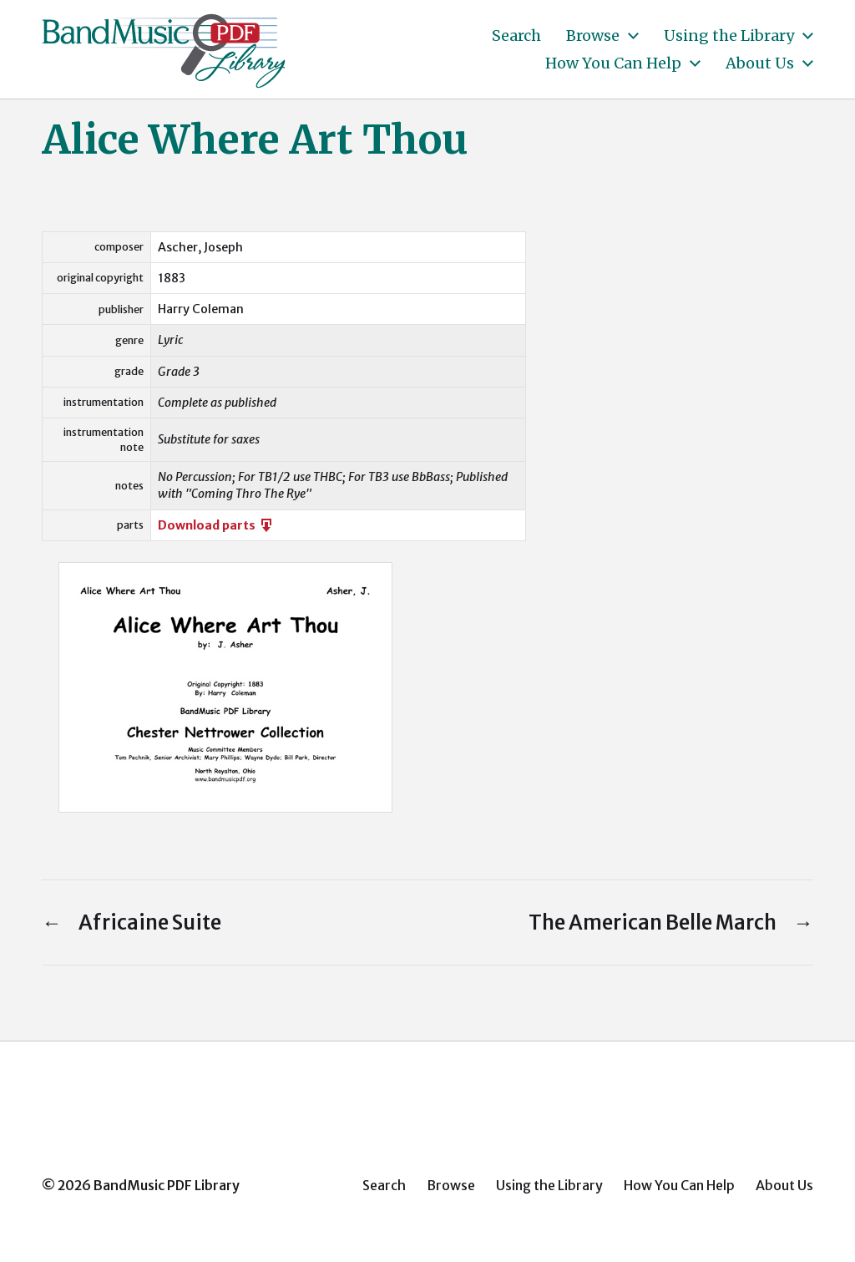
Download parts (216, 525)
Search (516, 35)
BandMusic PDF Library (167, 1185)
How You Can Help (613, 63)
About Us (760, 63)
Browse (593, 35)
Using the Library (729, 35)
